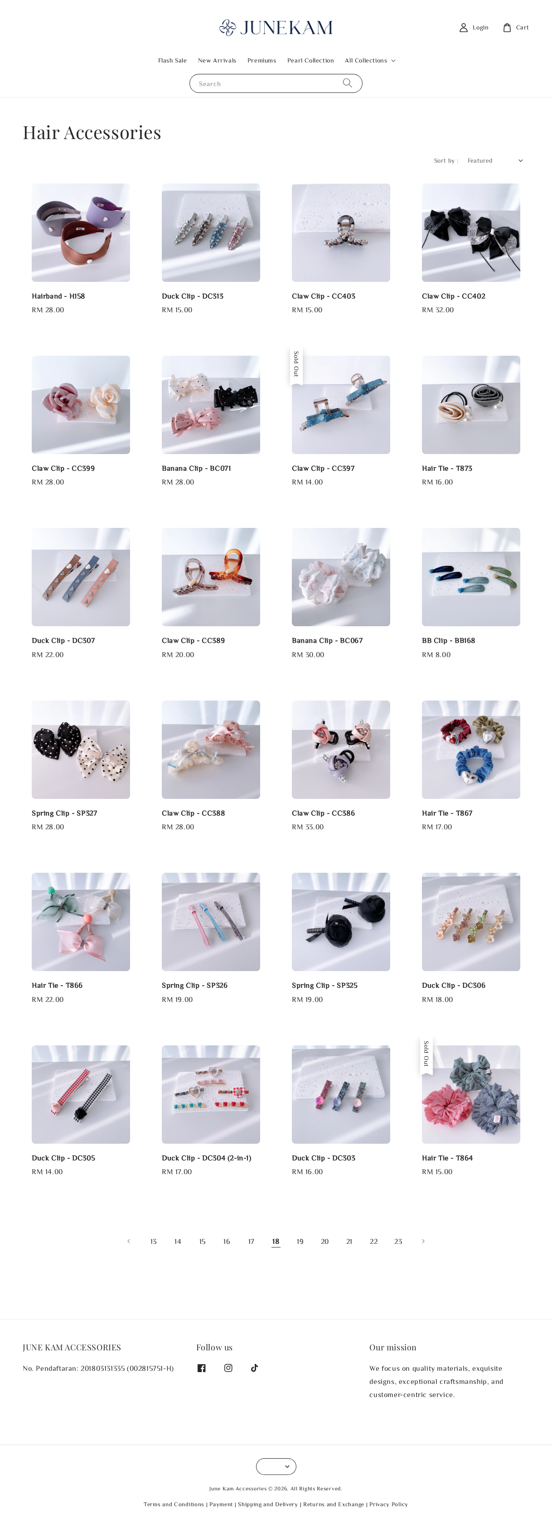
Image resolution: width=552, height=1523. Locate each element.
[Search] (347, 83)
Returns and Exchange (333, 1504)
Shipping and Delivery (268, 1504)
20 (325, 1241)
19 (300, 1241)
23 (398, 1241)
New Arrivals (217, 60)
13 (153, 1241)
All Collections (366, 60)
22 (374, 1241)
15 (202, 1241)
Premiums (261, 60)
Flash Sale (172, 60)
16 (226, 1241)
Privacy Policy (388, 1504)
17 (251, 1241)
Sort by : (446, 160)
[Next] (423, 1241)
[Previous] (129, 1241)
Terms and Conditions (174, 1504)
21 (349, 1241)
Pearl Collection (310, 60)
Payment (221, 1504)
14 (177, 1241)
